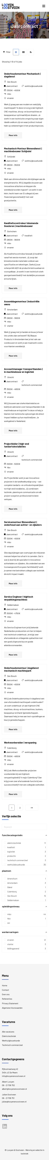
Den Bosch (24, 896)
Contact (5, 990)
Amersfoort (24, 878)
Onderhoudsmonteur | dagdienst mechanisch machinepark (21, 669)
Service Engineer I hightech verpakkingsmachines (18, 598)
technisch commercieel (32, 385)
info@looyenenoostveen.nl (13, 1076)
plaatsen (24, 871)
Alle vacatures (8, 1031)
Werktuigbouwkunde (11, 1040)
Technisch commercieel (12, 1045)
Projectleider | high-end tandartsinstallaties (16, 445)
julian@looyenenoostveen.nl (14, 1101)
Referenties (7, 999)
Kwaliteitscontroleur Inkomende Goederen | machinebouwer (21, 224)
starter (24, 944)
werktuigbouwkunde (33, 86)
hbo (24, 918)
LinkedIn (5, 1128)
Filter (6, 52)
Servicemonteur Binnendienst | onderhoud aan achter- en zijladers (23, 523)
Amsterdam (24, 883)
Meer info (13, 135)
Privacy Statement (10, 1003)
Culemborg (24, 891)
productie (24, 856)
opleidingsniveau (24, 906)
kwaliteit (28, 235)
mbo (24, 914)
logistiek (24, 851)
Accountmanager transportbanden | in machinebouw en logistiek (23, 370)
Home (4, 985)
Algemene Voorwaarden (12, 1008)
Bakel (24, 887)
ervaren (24, 940)
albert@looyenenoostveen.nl (14, 1089)
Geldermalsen (24, 900)
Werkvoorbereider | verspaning (20, 742)
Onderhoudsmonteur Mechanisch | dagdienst (22, 75)
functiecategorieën (24, 835)
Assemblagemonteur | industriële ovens (21, 303)
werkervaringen (24, 932)
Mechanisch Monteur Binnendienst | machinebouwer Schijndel (23, 150)
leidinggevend (24, 948)
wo (7, 922)
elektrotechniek (24, 843)
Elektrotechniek (9, 1036)
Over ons (6, 994)
